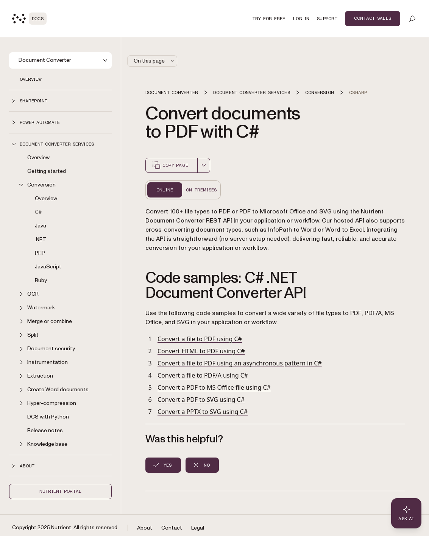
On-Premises (201, 190)
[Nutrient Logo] (29, 18)
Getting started (46, 171)
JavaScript (48, 266)
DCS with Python (48, 416)
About (144, 527)
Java (40, 225)
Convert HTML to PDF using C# (201, 351)
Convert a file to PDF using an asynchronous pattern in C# (240, 363)
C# (38, 212)
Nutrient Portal (60, 491)
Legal (197, 527)
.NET (40, 239)
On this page (154, 60)
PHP (40, 253)
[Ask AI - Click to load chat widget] (406, 513)
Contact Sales (372, 18)
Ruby (41, 280)
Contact (171, 527)
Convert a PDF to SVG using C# (201, 399)
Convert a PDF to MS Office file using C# (214, 387)
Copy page (170, 165)
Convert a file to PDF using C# (200, 339)
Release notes (45, 430)
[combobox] (203, 165)
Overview (31, 79)
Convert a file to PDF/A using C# (203, 375)
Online (164, 190)
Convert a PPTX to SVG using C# (203, 411)
